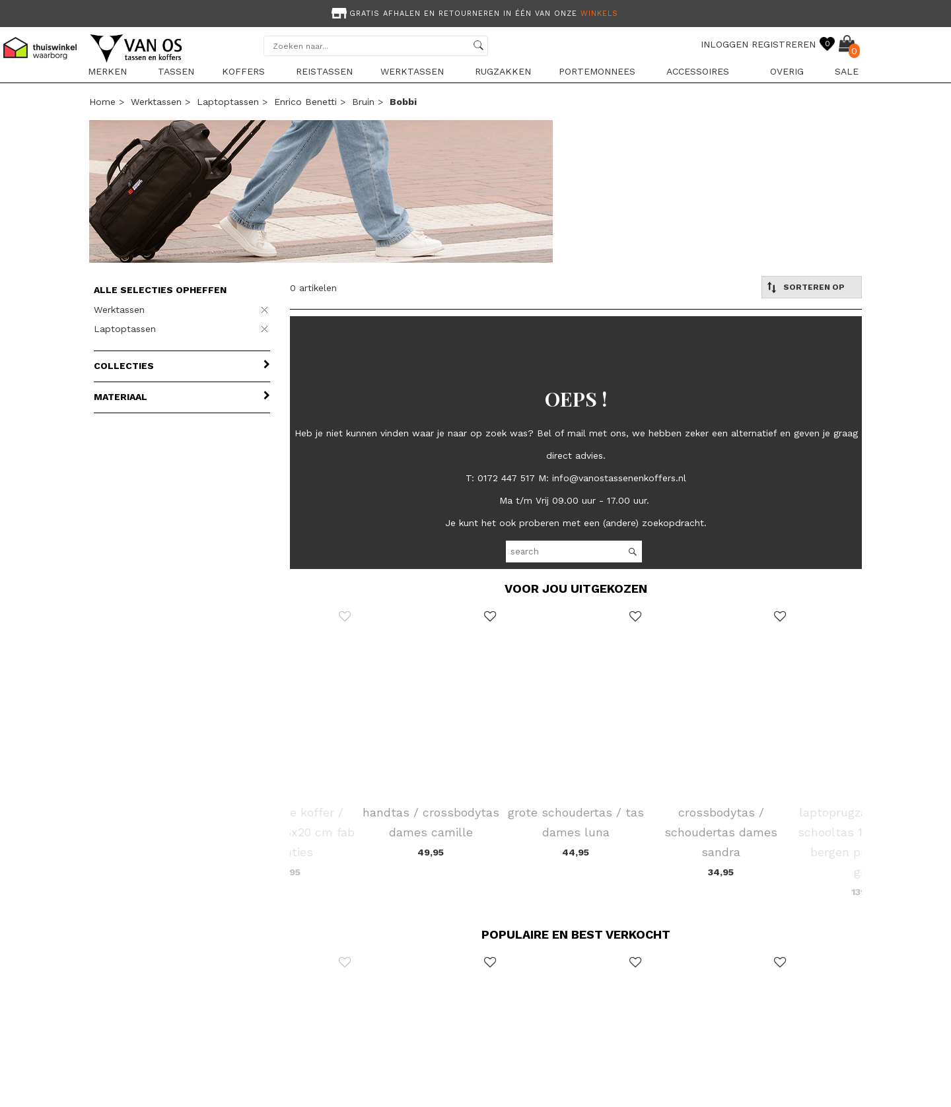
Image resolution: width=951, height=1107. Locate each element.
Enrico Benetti (305, 101)
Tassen (176, 71)
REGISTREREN (784, 44)
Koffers (243, 71)
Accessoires (697, 71)
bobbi (403, 101)
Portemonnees (597, 71)
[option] (475, 12)
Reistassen (324, 71)
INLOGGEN (724, 44)
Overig (787, 71)
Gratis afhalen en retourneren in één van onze (473, 13)
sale (847, 71)
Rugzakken (503, 71)
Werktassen (412, 71)
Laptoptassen (228, 101)
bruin (363, 101)
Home (102, 101)
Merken (107, 71)
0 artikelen (313, 288)
